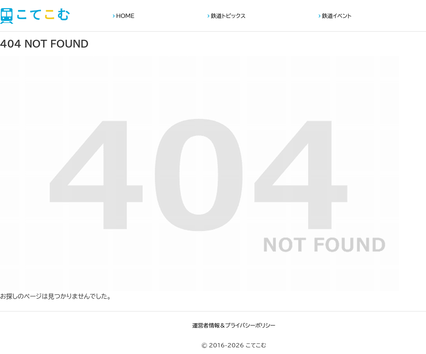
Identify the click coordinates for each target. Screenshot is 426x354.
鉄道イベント (337, 16)
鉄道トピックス (228, 16)
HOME (125, 16)
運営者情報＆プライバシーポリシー (233, 325)
